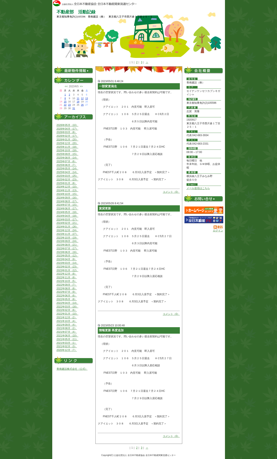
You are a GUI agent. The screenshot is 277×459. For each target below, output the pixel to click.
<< (66, 86)
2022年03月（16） (67, 306)
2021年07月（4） (67, 331)
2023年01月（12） (67, 270)
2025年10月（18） (67, 150)
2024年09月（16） (67, 197)
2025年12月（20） (67, 143)
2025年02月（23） (67, 179)
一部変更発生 (108, 86)
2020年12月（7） (67, 350)
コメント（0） (171, 191)
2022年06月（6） (67, 295)
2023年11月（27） (67, 234)
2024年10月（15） (67, 194)
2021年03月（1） (67, 342)
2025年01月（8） (67, 183)
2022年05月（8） (67, 299)
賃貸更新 (105, 208)
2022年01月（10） (67, 313)
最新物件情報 (73, 70)
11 (78, 98)
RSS (218, 227)
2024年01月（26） (67, 226)
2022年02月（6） (67, 310)
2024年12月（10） (67, 186)
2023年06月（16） (67, 252)
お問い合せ (203, 199)
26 (82, 105)
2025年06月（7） (67, 165)
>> (81, 86)
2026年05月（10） (67, 125)
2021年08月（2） (67, 328)
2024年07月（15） (67, 204)
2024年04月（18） (67, 215)
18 (78, 101)
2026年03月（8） (67, 132)
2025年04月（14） (67, 172)
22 (65, 105)
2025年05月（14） (67, 168)
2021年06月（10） (67, 335)
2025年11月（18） (67, 146)
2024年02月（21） (67, 223)
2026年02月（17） (67, 135)
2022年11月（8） (67, 277)
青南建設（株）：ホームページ (203, 210)
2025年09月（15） (67, 154)
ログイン (218, 230)
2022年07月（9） (67, 291)
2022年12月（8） (67, 273)
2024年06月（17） (67, 208)
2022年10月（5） (67, 281)
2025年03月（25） (67, 175)
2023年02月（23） (67, 266)
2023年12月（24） (67, 230)
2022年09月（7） (67, 284)
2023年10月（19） (67, 237)
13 (86, 98)
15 (65, 101)
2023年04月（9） (67, 259)
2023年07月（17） (67, 248)
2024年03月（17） (67, 219)
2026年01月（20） (67, 139)
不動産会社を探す (203, 219)
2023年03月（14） (67, 263)
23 (69, 105)
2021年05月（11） (67, 339)
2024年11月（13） (67, 190)
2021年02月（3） (67, 346)
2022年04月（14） (67, 302)
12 (82, 98)
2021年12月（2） (67, 317)
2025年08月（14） (67, 157)
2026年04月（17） (67, 128)
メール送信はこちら (198, 188)
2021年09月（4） (67, 324)
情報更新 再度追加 (111, 330)
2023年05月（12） (67, 255)
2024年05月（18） (67, 212)
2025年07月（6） (67, 161)
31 (73, 108)
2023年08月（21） (67, 244)
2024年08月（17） (67, 201)
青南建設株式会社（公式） (72, 368)
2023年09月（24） (67, 241)
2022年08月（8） (67, 288)
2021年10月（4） (67, 321)
